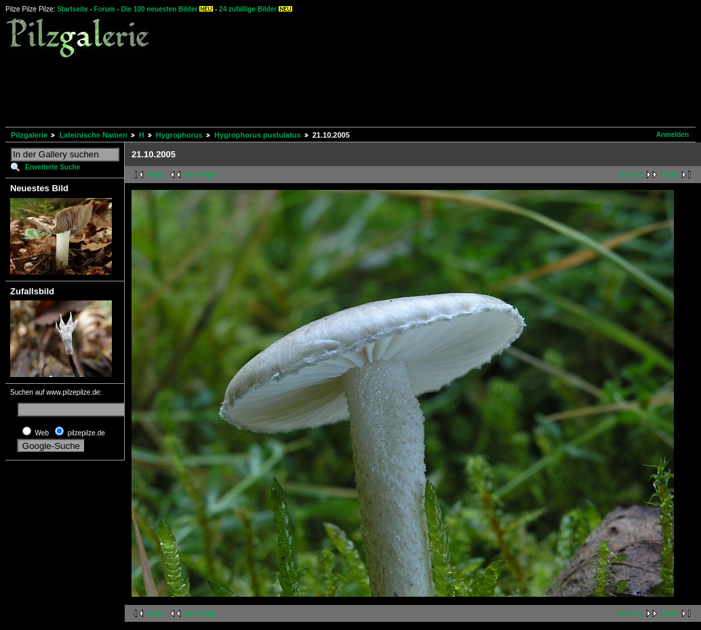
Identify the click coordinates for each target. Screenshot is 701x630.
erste (156, 174)
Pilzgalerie (29, 135)
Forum (104, 9)
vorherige (200, 174)
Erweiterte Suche (52, 167)
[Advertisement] (252, 90)
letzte (669, 174)
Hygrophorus (179, 135)
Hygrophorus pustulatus (257, 135)
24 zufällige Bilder (248, 9)
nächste (630, 174)
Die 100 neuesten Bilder (159, 9)
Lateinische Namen (93, 135)
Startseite (72, 9)
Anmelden (672, 134)
